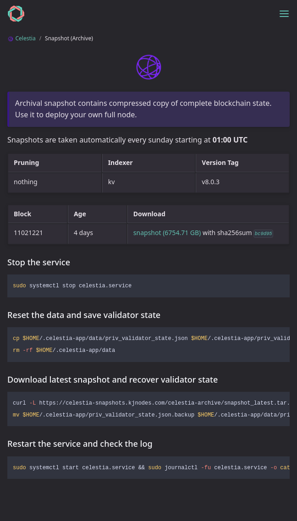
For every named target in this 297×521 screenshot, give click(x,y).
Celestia (21, 38)
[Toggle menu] (284, 13)
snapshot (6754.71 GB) (167, 232)
